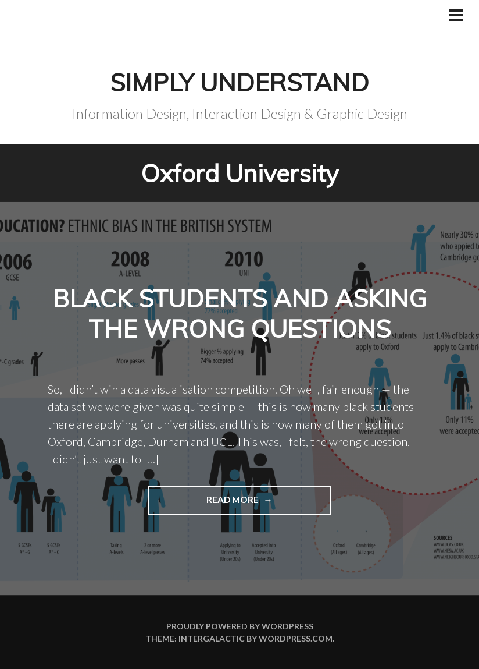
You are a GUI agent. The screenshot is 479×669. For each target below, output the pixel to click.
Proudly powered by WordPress (239, 626)
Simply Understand (239, 82)
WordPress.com (296, 638)
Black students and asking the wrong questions (239, 313)
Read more (204, 504)
